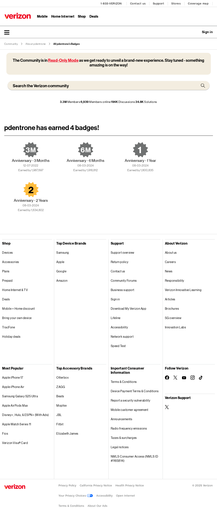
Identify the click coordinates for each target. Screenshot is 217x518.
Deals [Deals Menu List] (93, 16)
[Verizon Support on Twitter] (167, 407)
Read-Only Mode (63, 60)
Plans (6, 271)
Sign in (115, 299)
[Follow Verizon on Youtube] (184, 377)
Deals (6, 299)
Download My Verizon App (128, 308)
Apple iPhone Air (13, 386)
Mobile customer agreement (129, 409)
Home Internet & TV (15, 289)
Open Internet (125, 495)
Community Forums (124, 280)
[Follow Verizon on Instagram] (192, 377)
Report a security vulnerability (130, 400)
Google (61, 271)
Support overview (122, 252)
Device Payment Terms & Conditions (135, 391)
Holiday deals (11, 336)
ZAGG (60, 386)
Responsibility (174, 280)
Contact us (138, 3)
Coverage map (198, 3)
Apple (60, 261)
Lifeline (116, 317)
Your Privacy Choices (75, 495)
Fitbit (59, 424)
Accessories (10, 261)
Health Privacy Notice (129, 485)
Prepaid (7, 280)
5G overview (173, 317)
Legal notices (120, 447)
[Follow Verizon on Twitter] (175, 377)
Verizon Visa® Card (15, 442)
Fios (5, 433)
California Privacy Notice (96, 485)
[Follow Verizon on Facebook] (167, 377)
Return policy (120, 261)
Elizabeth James (67, 433)
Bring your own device (17, 317)
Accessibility (119, 327)
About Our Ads (97, 505)
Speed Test (118, 345)
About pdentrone (36, 43)
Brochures (172, 308)
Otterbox (62, 377)
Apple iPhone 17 (12, 377)
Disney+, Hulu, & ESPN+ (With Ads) (25, 414)
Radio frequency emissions (129, 428)
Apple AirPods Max (15, 405)
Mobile (42, 16)
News (169, 271)
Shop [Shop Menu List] (82, 16)
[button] (7, 32)
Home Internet (62, 16)
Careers (170, 261)
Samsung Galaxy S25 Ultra (20, 396)
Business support (122, 289)
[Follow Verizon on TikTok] (201, 377)
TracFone (8, 327)
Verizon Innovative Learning (183, 289)
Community (11, 43)
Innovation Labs (175, 327)
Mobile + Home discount (18, 308)
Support (159, 3)
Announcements (121, 419)
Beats (60, 396)
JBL (59, 414)
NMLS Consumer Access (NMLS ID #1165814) (134, 458)
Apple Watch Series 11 (16, 424)
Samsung (62, 252)
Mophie (61, 405)
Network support (122, 336)
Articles (170, 299)
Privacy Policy (67, 485)
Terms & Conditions (124, 381)
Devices (7, 252)
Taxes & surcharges (124, 437)
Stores (176, 3)
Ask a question (196, 31)
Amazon (61, 280)
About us (171, 252)
